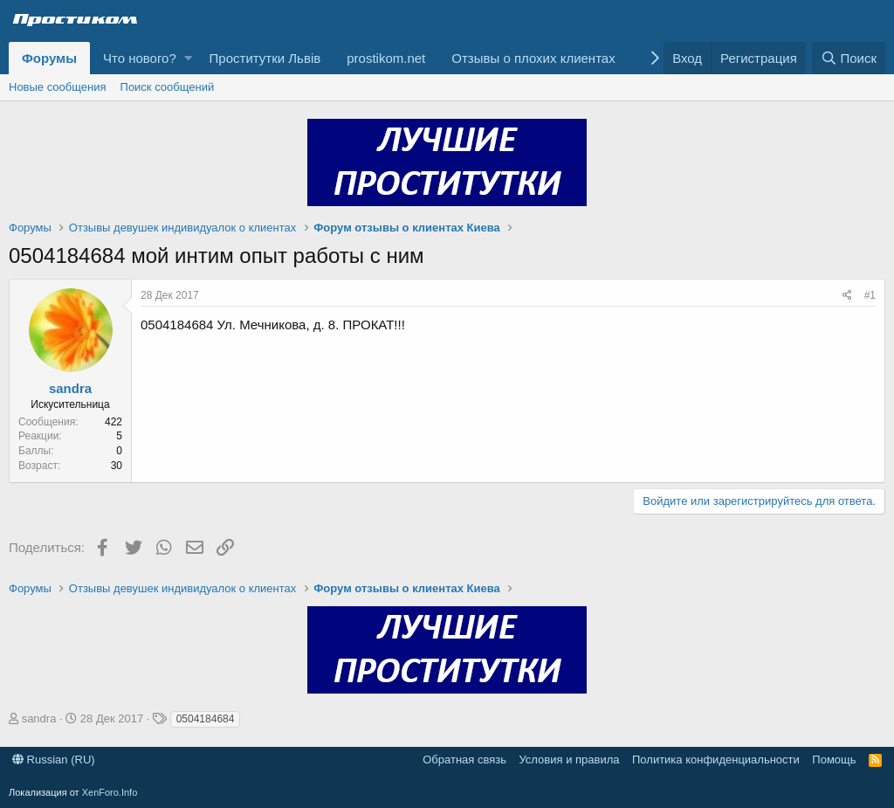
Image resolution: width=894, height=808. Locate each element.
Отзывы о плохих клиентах (533, 58)
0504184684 (205, 719)
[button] (188, 58)
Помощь (834, 759)
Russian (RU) (53, 759)
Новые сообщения (58, 86)
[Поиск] (848, 58)
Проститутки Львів (265, 58)
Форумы (49, 58)
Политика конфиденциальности (716, 759)
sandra (70, 388)
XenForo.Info (110, 792)
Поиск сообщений (167, 86)
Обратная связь (464, 759)
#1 (870, 295)
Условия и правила (569, 759)
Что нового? (139, 58)
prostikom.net (386, 58)
